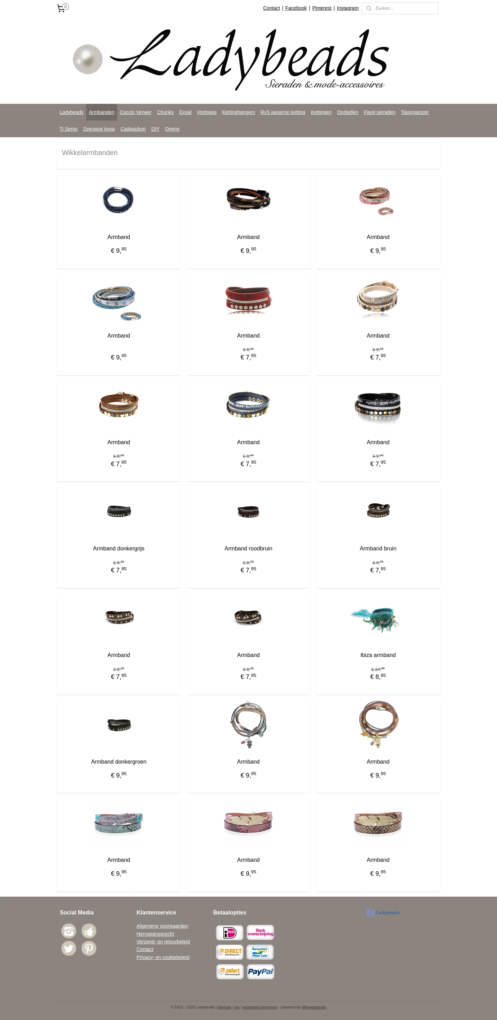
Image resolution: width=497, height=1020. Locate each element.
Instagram (348, 8)
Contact (271, 8)
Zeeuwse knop (99, 129)
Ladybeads (72, 112)
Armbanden (101, 112)
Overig (172, 129)
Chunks (165, 112)
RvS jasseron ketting (283, 112)
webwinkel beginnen (260, 1007)
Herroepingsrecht (155, 934)
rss (237, 1007)
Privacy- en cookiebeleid (163, 957)
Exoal (185, 112)
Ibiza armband (378, 655)
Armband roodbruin (249, 548)
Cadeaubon (133, 129)
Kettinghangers (238, 112)
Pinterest (321, 8)
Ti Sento (69, 129)
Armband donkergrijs (119, 548)
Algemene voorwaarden (162, 926)
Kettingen (321, 112)
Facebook (296, 8)
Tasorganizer (415, 112)
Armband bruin (378, 548)
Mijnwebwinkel (313, 1007)
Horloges (206, 112)
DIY (155, 129)
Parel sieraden (379, 112)
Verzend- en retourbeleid (163, 941)
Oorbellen (347, 112)
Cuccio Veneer (136, 112)
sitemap (224, 1007)
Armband (118, 237)
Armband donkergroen (118, 762)
